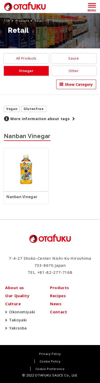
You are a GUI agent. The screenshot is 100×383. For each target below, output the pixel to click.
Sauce (73, 58)
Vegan (11, 109)
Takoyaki (18, 319)
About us (14, 287)
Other (73, 70)
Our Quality (17, 295)
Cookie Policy (50, 361)
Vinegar (26, 70)
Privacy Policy (50, 354)
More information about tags (40, 118)
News (56, 303)
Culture (13, 303)
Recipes (58, 295)
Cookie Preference (50, 369)
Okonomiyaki (22, 311)
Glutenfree (34, 109)
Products (23, 21)
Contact (58, 311)
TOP (7, 21)
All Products (26, 58)
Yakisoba (18, 327)
